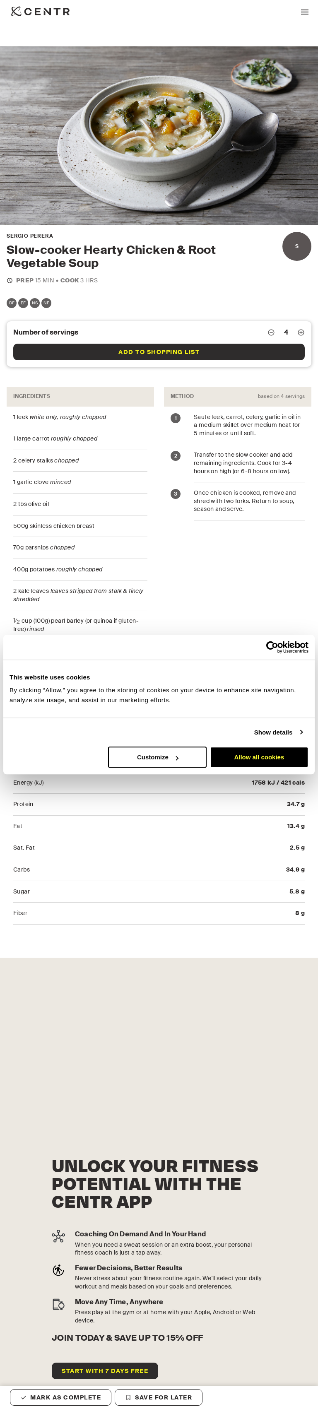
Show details (273, 732)
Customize (157, 757)
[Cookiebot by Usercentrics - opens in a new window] (272, 647)
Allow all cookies (259, 757)
